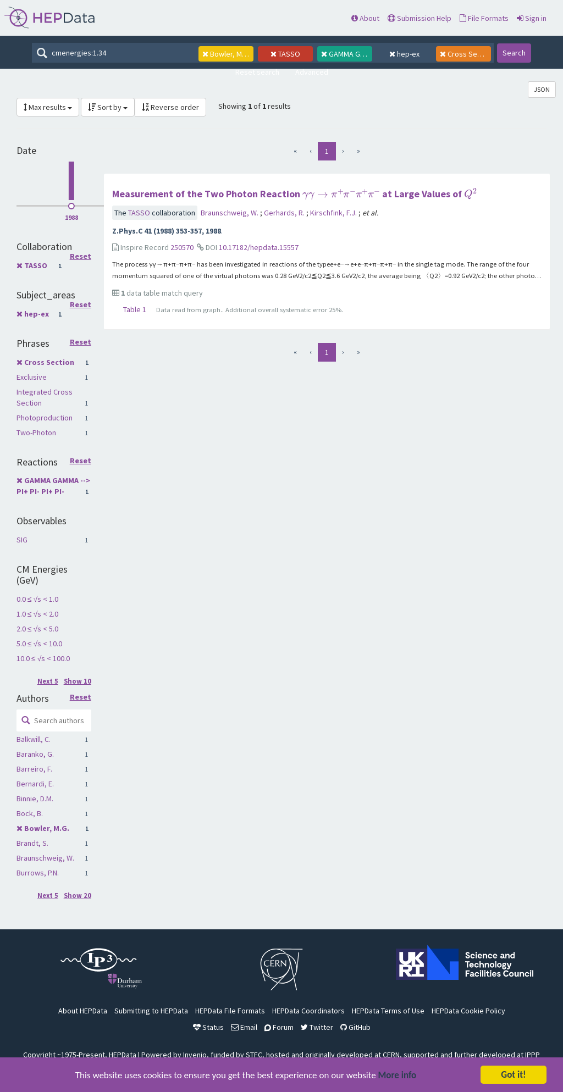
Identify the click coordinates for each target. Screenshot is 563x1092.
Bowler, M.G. (46, 828)
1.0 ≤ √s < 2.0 (37, 614)
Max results (48, 107)
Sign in (532, 18)
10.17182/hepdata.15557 (259, 247)
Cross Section (49, 362)
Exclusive (31, 377)
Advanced (311, 72)
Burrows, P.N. (37, 873)
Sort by (108, 107)
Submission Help (419, 18)
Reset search (257, 72)
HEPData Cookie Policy (468, 1011)
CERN (391, 1055)
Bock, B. (29, 813)
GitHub (355, 1027)
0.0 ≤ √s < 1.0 (37, 599)
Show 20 (77, 895)
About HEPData (82, 1011)
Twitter (317, 1027)
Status (208, 1027)
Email (244, 1027)
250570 (182, 247)
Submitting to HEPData (151, 1011)
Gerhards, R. (285, 213)
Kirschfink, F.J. (334, 213)
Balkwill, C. (33, 739)
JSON (542, 89)
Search (514, 53)
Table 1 (134, 309)
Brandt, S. (32, 843)
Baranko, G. (35, 754)
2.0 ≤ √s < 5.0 (37, 629)
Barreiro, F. (34, 769)
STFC (254, 1055)
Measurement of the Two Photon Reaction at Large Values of (294, 193)
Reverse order (170, 107)
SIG (21, 540)
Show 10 (77, 681)
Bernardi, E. (35, 784)
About (365, 18)
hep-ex (36, 314)
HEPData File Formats (230, 1011)
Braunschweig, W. (45, 858)
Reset (80, 256)
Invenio (195, 1055)
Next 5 (47, 681)
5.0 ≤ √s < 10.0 (39, 643)
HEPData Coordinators (308, 1011)
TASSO (35, 265)
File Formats (484, 18)
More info (397, 1076)
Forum (279, 1027)
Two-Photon (36, 432)
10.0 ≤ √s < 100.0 (43, 658)
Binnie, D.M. (34, 798)
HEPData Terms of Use (388, 1011)
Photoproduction (44, 418)
